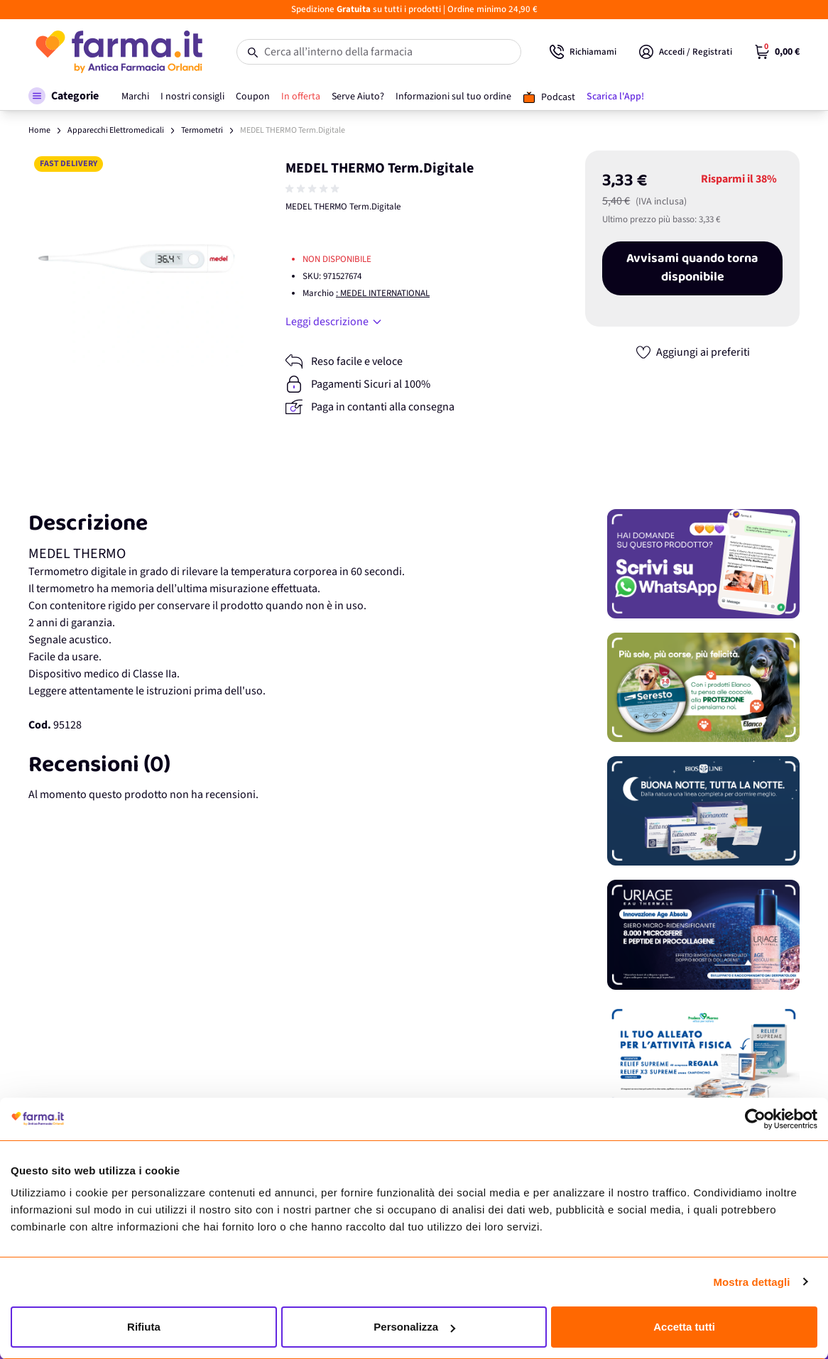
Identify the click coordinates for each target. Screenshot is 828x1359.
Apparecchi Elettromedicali (115, 130)
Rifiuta (143, 1327)
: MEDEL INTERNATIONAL (383, 293)
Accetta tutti (684, 1327)
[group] (313, 189)
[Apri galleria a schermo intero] (136, 258)
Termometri (202, 130)
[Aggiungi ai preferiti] (692, 352)
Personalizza (414, 1327)
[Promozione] (703, 563)
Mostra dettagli (751, 1282)
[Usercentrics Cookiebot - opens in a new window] (755, 1119)
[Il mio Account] (685, 52)
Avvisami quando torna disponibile (692, 268)
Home (39, 130)
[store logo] (118, 52)
